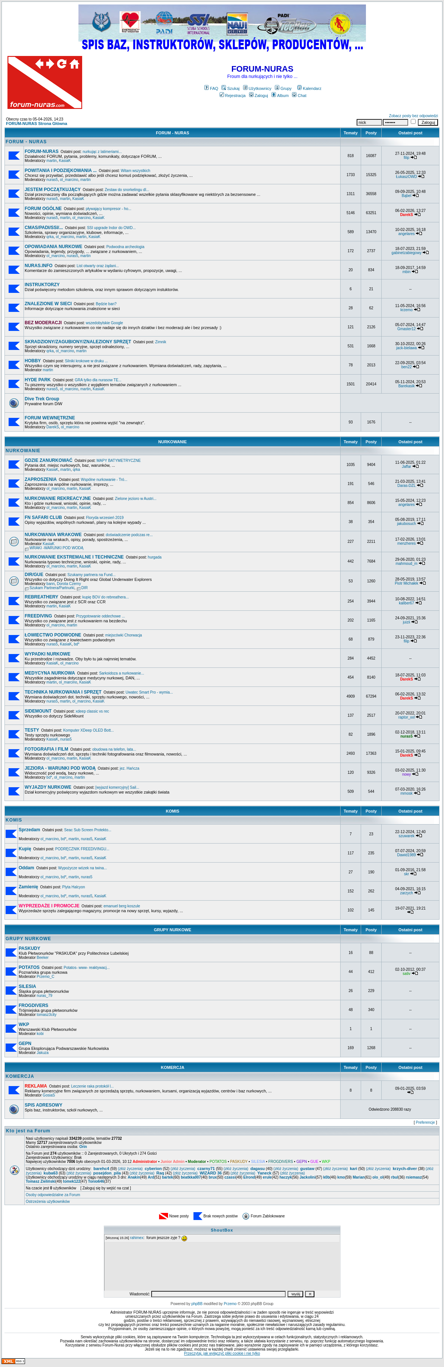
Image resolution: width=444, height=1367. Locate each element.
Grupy (283, 88)
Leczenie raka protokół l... (92, 1086)
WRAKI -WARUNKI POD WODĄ (56, 548)
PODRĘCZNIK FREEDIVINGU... (82, 849)
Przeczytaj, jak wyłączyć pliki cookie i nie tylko (222, 1353)
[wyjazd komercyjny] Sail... (117, 787)
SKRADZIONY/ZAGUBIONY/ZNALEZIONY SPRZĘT (78, 341)
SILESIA (27, 986)
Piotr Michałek (406, 583)
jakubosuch (406, 524)
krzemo (406, 310)
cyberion (153, 1168)
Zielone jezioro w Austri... (135, 499)
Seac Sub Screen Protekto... (87, 830)
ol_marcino (69, 180)
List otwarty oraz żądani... (98, 266)
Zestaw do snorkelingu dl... (127, 190)
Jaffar (406, 466)
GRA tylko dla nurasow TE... (98, 380)
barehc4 (101, 1168)
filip (406, 158)
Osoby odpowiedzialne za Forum (53, 1195)
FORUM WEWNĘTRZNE (50, 417)
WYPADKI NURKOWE (47, 654)
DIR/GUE (34, 574)
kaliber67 (406, 603)
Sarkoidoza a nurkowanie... (121, 673)
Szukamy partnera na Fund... (92, 575)
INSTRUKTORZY (42, 284)
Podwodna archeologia (125, 247)
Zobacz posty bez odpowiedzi (413, 116)
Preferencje (425, 1122)
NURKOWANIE (172, 441)
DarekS (52, 427)
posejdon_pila (107, 1173)
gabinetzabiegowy (407, 253)
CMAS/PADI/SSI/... (44, 227)
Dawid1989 (406, 855)
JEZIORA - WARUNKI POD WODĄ (60, 768)
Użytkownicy (257, 88)
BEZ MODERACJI (43, 322)
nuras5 (52, 180)
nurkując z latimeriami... (102, 152)
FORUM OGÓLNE (43, 208)
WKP (24, 1024)
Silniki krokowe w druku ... (86, 361)
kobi (40, 1034)
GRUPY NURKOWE (172, 930)
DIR (84, 588)
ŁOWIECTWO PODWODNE (53, 635)
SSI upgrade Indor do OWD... (111, 228)
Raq (160, 1173)
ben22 (406, 367)
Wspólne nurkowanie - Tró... (104, 480)
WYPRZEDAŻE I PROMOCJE (49, 905)
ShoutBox (222, 1230)
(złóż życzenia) (130, 1169)
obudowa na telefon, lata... (114, 749)
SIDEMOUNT (38, 711)
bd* (77, 644)
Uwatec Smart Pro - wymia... (149, 692)
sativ (406, 974)
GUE (314, 1162)
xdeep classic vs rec (92, 711)
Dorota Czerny (69, 584)
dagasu (257, 1168)
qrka (49, 237)
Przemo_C (45, 977)
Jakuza (43, 1053)
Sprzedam (29, 829)
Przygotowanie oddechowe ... (100, 616)
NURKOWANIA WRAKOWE (53, 534)
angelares (406, 234)
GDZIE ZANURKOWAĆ (48, 460)
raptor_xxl (406, 717)
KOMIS (172, 811)
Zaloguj (258, 95)
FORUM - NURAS (172, 133)
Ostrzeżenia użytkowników (48, 1201)
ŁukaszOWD (406, 177)
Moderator (197, 1162)
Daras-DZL (406, 486)
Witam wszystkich (135, 171)
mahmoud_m (406, 563)
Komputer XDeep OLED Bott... (88, 730)
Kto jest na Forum (28, 1130)
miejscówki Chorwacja (123, 635)
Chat (299, 95)
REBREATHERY (41, 597)
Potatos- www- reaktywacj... (87, 968)
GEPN (25, 1043)
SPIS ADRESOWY (43, 1105)
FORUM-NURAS (42, 151)
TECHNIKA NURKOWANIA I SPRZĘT (63, 692)
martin (51, 161)
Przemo (230, 1304)
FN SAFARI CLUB (43, 517)
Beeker (43, 957)
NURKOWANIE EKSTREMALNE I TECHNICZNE (74, 557)
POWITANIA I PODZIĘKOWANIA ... (61, 170)
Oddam (26, 867)
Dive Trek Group (42, 398)
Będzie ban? (106, 304)
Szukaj (230, 88)
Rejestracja (233, 95)
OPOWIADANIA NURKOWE (53, 246)
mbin (407, 272)
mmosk (406, 793)
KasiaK (65, 161)
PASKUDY (29, 948)
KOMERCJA (173, 1067)
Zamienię (28, 886)
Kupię (25, 848)
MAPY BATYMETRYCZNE (118, 461)
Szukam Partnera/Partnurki (52, 588)
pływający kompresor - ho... (108, 209)
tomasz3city (46, 1015)
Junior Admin (172, 1162)
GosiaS (49, 1095)
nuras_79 (44, 996)
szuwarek (406, 836)
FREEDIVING (38, 616)
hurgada (155, 557)
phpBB (196, 1304)
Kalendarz (309, 88)
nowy (406, 774)
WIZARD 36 (211, 1173)
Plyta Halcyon (73, 887)
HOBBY (33, 360)
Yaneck (264, 1173)
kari (353, 1168)
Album (280, 95)
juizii (406, 622)
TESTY (32, 730)
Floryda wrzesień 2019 (105, 518)
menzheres (406, 543)
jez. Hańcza (129, 768)
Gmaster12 (406, 329)
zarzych (406, 893)
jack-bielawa (406, 348)
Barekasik (406, 386)
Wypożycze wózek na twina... (82, 868)
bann (50, 584)
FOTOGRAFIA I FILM (46, 749)
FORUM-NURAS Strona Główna (36, 123)
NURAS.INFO (39, 265)
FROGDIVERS (33, 1005)
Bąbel (407, 196)
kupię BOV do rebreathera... (106, 597)
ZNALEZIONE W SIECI (48, 303)
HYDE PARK (38, 379)
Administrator (145, 1162)
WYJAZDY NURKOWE (48, 787)
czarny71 (206, 1168)
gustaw (307, 1168)
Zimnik (160, 342)
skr (406, 874)
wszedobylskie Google (104, 323)
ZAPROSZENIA (41, 479)
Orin (83, 1147)
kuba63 (51, 1173)
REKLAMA (36, 1086)
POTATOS (29, 967)
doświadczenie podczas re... (129, 535)
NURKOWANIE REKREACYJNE (58, 498)
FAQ (211, 88)
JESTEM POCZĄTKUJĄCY (53, 189)
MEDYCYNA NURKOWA (50, 673)
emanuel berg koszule (121, 906)
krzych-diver (405, 1168)
